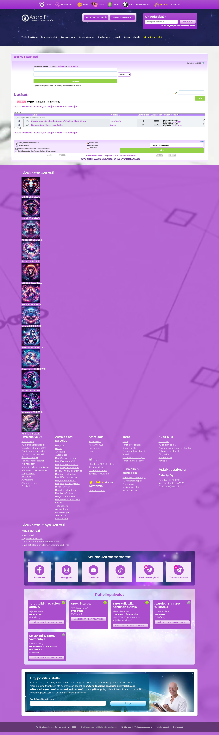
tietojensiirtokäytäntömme (71, 692)
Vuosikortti (128, 454)
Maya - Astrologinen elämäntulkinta (40, 541)
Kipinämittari (28, 463)
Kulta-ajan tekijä (167, 444)
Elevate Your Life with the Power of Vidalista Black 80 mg (58, 121)
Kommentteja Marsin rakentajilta (47, 125)
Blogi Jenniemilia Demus (68, 470)
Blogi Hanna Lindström (67, 499)
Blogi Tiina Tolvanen (65, 496)
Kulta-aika (170, 5)
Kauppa (163, 460)
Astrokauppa (122, 17)
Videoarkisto (165, 457)
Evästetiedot (178, 727)
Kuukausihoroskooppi (33, 444)
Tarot (101, 5)
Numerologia (67, 5)
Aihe (34, 115)
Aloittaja (115, 115)
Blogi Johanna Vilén (65, 461)
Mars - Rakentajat (67, 106)
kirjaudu (61, 66)
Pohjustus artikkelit (169, 451)
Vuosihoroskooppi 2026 (34, 448)
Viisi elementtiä (131, 487)
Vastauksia (143, 115)
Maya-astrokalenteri (32, 538)
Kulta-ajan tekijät (44, 106)
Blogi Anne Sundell (65, 480)
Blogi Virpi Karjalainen (67, 467)
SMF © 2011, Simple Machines (122, 155)
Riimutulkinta (96, 467)
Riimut (116, 5)
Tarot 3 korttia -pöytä (134, 460)
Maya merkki (28, 473)
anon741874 (115, 121)
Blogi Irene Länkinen (66, 490)
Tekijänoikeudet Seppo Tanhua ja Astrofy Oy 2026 (56, 727)
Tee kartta (60, 515)
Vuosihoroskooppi (132, 480)
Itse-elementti (130, 490)
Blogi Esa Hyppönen (66, 477)
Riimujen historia (98, 470)
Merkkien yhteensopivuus (35, 467)
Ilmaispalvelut (49, 37)
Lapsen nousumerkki (33, 454)
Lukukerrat (156, 115)
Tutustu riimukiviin (99, 473)
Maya (85, 5)
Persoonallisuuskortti (134, 451)
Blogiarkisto (165, 454)
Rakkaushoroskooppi (33, 460)
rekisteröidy (73, 66)
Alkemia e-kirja (29, 483)
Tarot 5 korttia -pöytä (134, 457)
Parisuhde (104, 37)
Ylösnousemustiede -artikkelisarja (176, 448)
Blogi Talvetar (62, 486)
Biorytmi (59, 445)
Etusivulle (27, 486)
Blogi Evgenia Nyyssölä (67, 483)
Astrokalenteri (96, 17)
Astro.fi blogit (132, 37)
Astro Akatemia (97, 490)
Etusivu (48, 5)
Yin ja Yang (128, 484)
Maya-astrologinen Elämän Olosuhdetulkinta (45, 545)
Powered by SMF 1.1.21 (96, 155)
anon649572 (177, 126)
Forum (58, 502)
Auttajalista (27, 479)
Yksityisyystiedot (162, 727)
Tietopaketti (61, 506)
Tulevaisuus (68, 37)
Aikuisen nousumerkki (33, 451)
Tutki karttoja (30, 37)
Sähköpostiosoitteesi (42, 699)
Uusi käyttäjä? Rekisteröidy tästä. (178, 25)
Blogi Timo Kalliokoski (66, 464)
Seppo (113, 125)
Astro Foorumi (26, 57)
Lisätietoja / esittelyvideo (47, 622)
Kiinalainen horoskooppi (34, 470)
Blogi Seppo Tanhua (66, 458)
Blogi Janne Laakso (65, 474)
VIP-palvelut (153, 37)
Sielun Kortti (129, 448)
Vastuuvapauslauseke (143, 727)
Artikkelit (26, 476)
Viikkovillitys (28, 441)
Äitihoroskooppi (30, 457)
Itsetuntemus (86, 37)
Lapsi (117, 37)
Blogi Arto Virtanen (65, 493)
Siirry (202, 141)
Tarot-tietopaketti (132, 444)
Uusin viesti (171, 115)
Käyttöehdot (126, 727)
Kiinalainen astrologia (140, 5)
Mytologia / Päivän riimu (102, 464)
